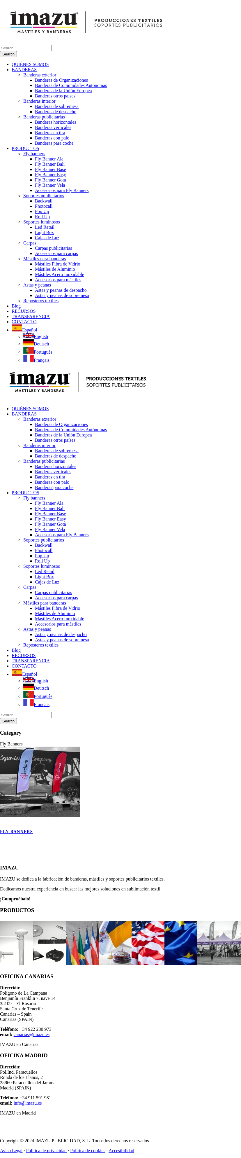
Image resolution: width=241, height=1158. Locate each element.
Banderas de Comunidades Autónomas (71, 85)
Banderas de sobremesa (57, 106)
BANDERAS (24, 69)
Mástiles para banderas (44, 258)
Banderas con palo (52, 137)
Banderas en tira (50, 132)
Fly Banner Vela (50, 185)
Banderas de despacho (55, 111)
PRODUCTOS (25, 148)
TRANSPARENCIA (31, 316)
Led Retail (44, 227)
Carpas (29, 242)
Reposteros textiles (41, 300)
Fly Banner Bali (50, 164)
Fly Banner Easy (50, 174)
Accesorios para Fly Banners (61, 190)
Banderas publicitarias (44, 116)
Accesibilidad (121, 1150)
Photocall (43, 206)
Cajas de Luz (47, 237)
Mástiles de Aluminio (55, 269)
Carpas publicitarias (53, 248)
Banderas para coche (54, 143)
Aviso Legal (11, 1150)
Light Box (44, 232)
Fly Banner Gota (50, 179)
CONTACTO (24, 321)
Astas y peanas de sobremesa (62, 295)
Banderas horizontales (55, 122)
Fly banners (34, 153)
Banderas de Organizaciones (61, 80)
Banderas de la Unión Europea (63, 90)
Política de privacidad (46, 1150)
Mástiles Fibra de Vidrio (57, 263)
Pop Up (42, 211)
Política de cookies (87, 1150)
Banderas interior (39, 101)
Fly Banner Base (50, 169)
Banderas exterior (39, 74)
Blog (16, 305)
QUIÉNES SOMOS (30, 64)
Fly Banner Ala (49, 158)
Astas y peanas (37, 284)
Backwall (43, 200)
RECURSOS (24, 311)
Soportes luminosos (41, 221)
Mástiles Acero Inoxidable (59, 274)
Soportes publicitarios (43, 195)
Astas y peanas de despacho (61, 290)
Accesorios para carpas (56, 253)
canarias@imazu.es (32, 1034)
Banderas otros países (55, 95)
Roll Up (42, 216)
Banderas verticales (53, 127)
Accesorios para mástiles (58, 279)
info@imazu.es (28, 1103)
